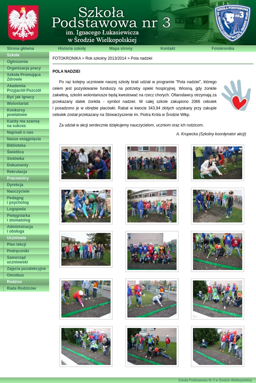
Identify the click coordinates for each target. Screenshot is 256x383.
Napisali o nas (20, 132)
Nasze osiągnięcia (24, 139)
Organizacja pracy (24, 68)
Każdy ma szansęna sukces (23, 123)
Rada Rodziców (21, 288)
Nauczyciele (18, 191)
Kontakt (167, 48)
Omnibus (15, 275)
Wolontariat (18, 103)
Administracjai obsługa (20, 229)
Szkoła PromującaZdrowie (24, 77)
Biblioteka (16, 145)
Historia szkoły (72, 48)
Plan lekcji (16, 244)
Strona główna (20, 48)
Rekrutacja (17, 171)
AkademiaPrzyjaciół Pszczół (24, 88)
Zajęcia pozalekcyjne (26, 268)
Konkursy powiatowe (17, 112)
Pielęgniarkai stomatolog (18, 217)
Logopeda (16, 209)
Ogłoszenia (17, 61)
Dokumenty (17, 165)
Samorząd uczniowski (17, 259)
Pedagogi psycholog (18, 200)
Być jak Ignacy (20, 97)
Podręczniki (18, 251)
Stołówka (15, 158)
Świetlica (15, 152)
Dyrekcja (15, 184)
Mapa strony (121, 48)
